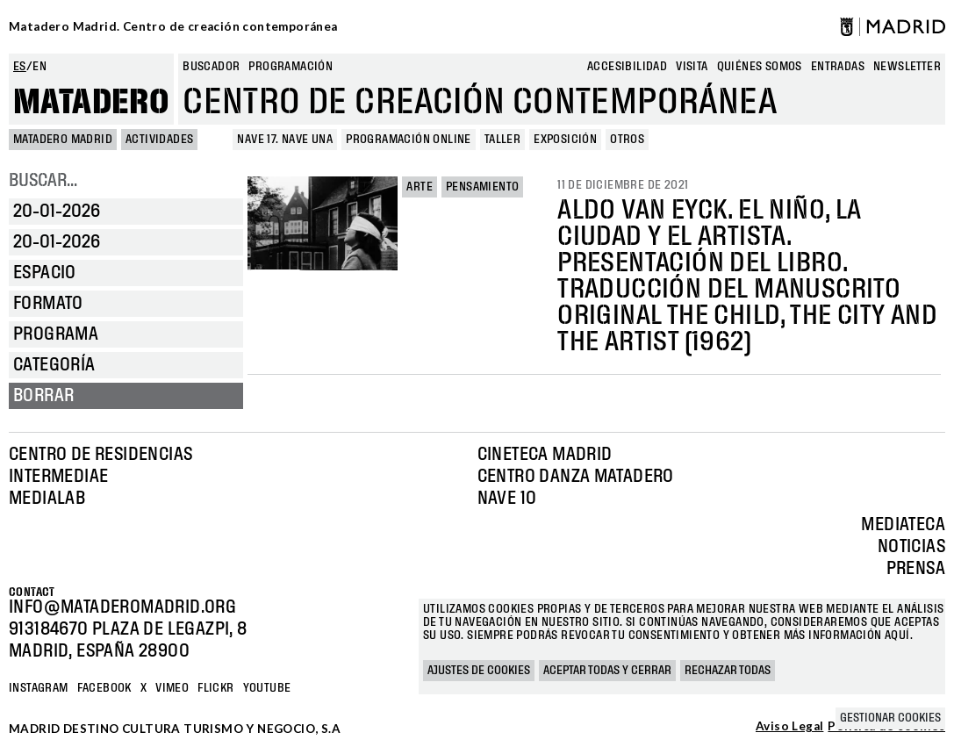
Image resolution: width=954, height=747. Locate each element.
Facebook (104, 688)
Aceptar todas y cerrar (607, 670)
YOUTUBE (267, 688)
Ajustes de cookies (478, 670)
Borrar (43, 396)
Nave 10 (507, 498)
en (39, 67)
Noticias (911, 547)
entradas (837, 67)
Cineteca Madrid (545, 454)
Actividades (159, 139)
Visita (691, 67)
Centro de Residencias (100, 454)
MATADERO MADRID (62, 139)
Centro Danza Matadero (575, 476)
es (19, 67)
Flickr (215, 688)
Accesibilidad (627, 67)
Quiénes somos (759, 67)
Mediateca (903, 525)
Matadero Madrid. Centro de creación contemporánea (173, 26)
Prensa (915, 569)
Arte (419, 187)
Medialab (47, 498)
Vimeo (172, 688)
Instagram (38, 688)
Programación (290, 67)
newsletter (907, 67)
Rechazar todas (728, 670)
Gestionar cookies (890, 718)
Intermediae (58, 476)
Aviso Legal (789, 727)
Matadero (91, 102)
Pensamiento (482, 187)
